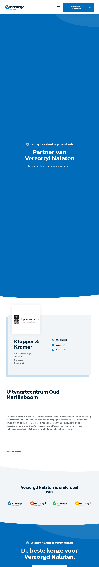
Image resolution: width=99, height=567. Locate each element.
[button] (58, 7)
